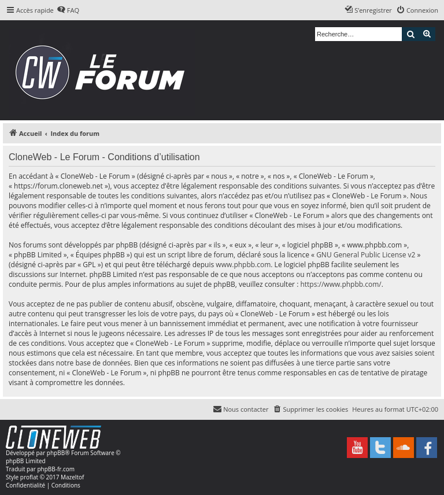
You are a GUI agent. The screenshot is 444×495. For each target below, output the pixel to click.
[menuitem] (68, 10)
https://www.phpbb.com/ (340, 284)
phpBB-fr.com (56, 469)
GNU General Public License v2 (365, 255)
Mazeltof (72, 477)
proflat (29, 477)
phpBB (56, 453)
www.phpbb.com (243, 264)
